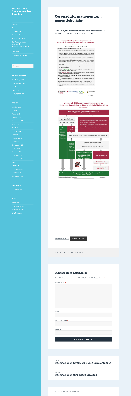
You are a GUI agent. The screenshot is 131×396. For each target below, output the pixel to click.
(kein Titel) (15, 90)
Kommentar (60, 283)
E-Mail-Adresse (61, 320)
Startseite (15, 24)
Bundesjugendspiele (18, 83)
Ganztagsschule (17, 35)
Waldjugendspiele (18, 94)
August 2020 (16, 148)
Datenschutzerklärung (19, 55)
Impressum (16, 52)
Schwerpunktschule (18, 38)
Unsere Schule (16, 31)
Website (58, 329)
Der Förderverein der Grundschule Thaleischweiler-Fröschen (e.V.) (20, 45)
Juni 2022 (15, 110)
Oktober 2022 (16, 107)
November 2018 (17, 169)
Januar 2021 (16, 135)
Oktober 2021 (16, 117)
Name (57, 311)
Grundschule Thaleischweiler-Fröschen (21, 11)
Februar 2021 (16, 131)
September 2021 (17, 121)
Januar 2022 (16, 114)
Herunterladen (78, 239)
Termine (15, 28)
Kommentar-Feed (18, 210)
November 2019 (17, 155)
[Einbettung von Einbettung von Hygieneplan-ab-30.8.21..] (83, 206)
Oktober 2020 (16, 142)
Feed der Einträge (18, 206)
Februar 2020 (16, 152)
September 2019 (17, 159)
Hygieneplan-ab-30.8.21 (62, 239)
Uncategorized (17, 189)
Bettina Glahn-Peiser (76, 252)
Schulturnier (16, 87)
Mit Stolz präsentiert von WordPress (67, 391)
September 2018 (17, 176)
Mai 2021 (15, 128)
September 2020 (17, 145)
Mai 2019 (15, 162)
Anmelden (15, 203)
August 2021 (16, 124)
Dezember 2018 (17, 166)
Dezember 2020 (17, 138)
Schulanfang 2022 (18, 80)
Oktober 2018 (16, 173)
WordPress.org (17, 213)
